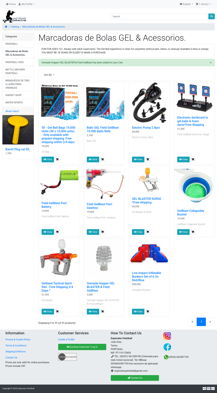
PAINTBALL (11, 43)
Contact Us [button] (134, 377)
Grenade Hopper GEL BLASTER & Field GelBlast (101, 287)
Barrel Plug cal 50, (17, 149)
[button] (26, 4)
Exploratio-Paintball (26, 388)
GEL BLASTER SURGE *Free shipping (146, 200)
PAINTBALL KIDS (14, 62)
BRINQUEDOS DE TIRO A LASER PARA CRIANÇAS (17, 84)
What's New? (12, 111)
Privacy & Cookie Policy (17, 339)
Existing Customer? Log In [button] (82, 346)
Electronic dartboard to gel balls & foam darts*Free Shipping (192, 121)
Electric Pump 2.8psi (146, 127)
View (48, 159)
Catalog (15, 26)
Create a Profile (66, 339)
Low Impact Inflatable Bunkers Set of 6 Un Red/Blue (146, 276)
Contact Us (11, 357)
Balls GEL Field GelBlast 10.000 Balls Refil (103, 129)
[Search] (160, 16)
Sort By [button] (48, 74)
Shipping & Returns (15, 351)
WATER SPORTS (14, 102)
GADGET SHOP (13, 95)
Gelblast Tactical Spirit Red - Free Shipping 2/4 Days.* (57, 287)
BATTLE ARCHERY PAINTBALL (15, 71)
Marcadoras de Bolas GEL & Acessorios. (43, 26)
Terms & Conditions (16, 345)
